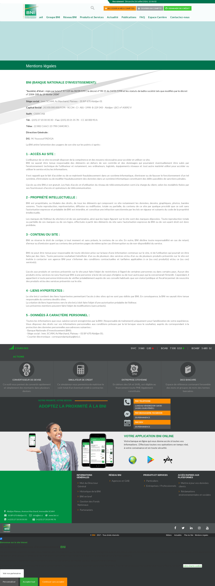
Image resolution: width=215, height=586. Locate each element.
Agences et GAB (121, 480)
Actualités (178, 535)
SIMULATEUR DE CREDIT (80, 380)
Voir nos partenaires (12, 573)
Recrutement (118, 1)
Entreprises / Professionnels (161, 485)
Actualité (112, 17)
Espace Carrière (157, 17)
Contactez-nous (179, 17)
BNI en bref (86, 496)
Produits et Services (92, 17)
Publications (129, 17)
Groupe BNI (53, 17)
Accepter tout (29, 581)
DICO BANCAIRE (188, 380)
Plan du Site (188, 535)
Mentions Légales (201, 535)
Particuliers (152, 480)
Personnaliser (9, 581)
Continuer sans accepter (53, 581)
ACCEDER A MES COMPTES (119, 8)
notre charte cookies (192, 565)
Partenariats (86, 509)
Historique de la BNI (90, 491)
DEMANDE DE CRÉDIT (177, 8)
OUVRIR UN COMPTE (150, 8)
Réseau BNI (70, 17)
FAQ (142, 17)
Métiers (169, 535)
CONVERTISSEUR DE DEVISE (26, 380)
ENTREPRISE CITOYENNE (134, 380)
